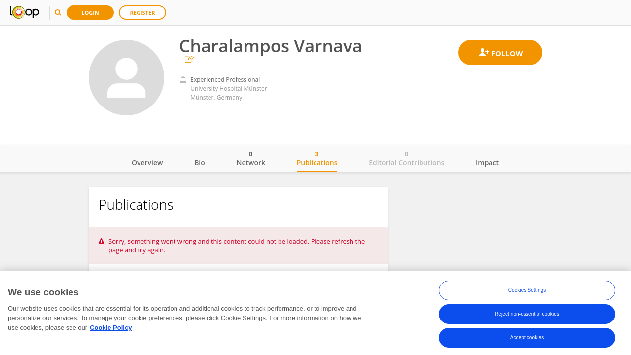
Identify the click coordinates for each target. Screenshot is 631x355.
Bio (199, 162)
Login (90, 12)
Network (250, 158)
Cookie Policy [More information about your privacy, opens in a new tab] (111, 329)
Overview (147, 162)
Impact (487, 162)
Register (142, 12)
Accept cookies (527, 339)
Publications (317, 158)
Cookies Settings (527, 292)
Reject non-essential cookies (527, 316)
